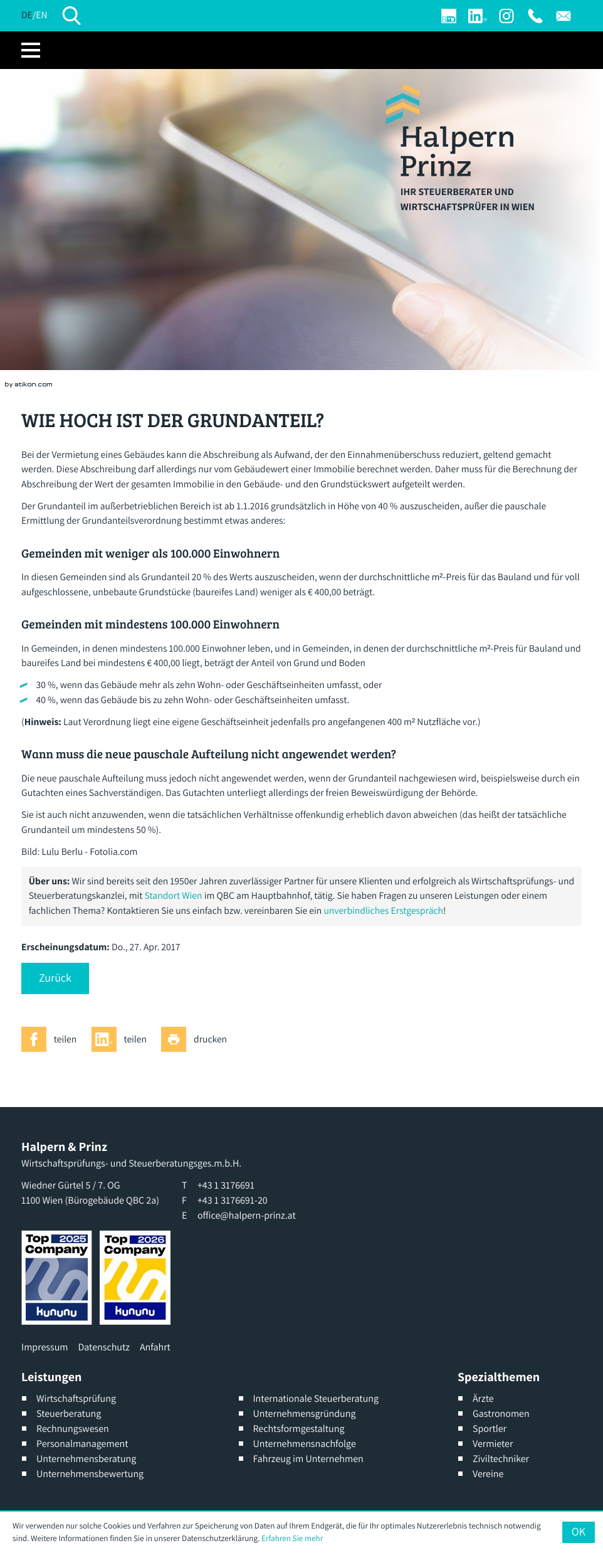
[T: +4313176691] (535, 16)
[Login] (448, 16)
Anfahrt (155, 1347)
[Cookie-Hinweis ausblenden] (578, 1532)
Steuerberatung (68, 1413)
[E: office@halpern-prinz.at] (563, 16)
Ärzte (483, 1398)
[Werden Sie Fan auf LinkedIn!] (477, 16)
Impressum (44, 1347)
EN (41, 15)
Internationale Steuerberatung (316, 1398)
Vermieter (493, 1443)
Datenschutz (103, 1347)
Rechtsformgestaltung (299, 1428)
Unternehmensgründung (304, 1413)
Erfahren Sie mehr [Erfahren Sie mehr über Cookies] (292, 1538)
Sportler (489, 1428)
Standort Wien (173, 895)
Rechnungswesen (72, 1428)
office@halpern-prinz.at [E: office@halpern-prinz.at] (246, 1215)
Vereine (488, 1473)
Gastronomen (501, 1413)
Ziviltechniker (501, 1458)
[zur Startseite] (449, 129)
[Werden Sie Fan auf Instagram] (506, 16)
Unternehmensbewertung (90, 1473)
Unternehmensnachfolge (304, 1443)
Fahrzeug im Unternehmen (308, 1458)
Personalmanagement (82, 1443)
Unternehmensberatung (86, 1458)
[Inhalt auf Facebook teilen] (52, 1039)
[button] (55, 978)
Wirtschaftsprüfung (76, 1398)
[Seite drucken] (197, 1039)
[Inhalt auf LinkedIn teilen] (123, 1039)
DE (27, 15)
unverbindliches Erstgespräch (383, 910)
